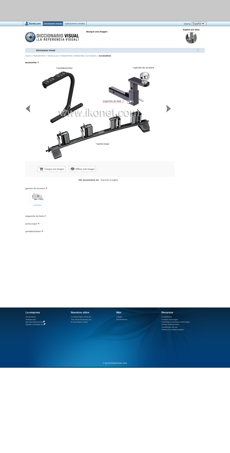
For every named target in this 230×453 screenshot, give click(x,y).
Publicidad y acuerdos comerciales (175, 322)
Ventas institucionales (170, 324)
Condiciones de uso (169, 327)
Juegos (119, 317)
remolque (37, 205)
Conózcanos (31, 317)
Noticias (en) (31, 319)
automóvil (91, 56)
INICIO (28, 56)
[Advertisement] (101, 10)
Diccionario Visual (45, 50)
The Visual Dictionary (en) (81, 319)
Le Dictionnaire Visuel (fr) (81, 317)
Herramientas (121, 319)
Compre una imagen (169, 319)
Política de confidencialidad (172, 330)
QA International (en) (34, 322)
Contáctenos (166, 317)
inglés (114, 180)
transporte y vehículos (45, 56)
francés (105, 180)
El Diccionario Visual (79, 322)
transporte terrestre (72, 56)
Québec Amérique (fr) (34, 324)
